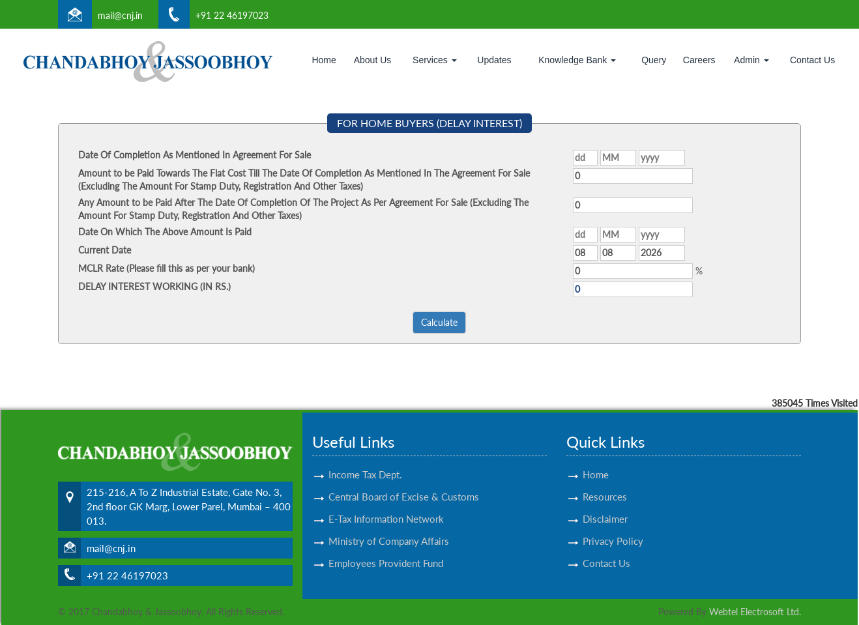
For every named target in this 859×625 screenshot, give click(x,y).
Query (653, 60)
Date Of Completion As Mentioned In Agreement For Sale (194, 154)
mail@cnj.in (120, 15)
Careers (699, 60)
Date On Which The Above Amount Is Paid (165, 231)
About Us (373, 60)
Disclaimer (605, 507)
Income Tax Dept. (365, 463)
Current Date (104, 249)
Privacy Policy (613, 529)
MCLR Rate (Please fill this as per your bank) (166, 268)
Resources (605, 485)
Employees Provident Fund (385, 551)
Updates (494, 60)
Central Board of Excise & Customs (403, 485)
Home (324, 60)
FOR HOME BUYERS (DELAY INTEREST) (429, 123)
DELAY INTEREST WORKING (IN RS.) (154, 286)
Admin (751, 60)
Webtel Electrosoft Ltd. (755, 611)
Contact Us (812, 60)
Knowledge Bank (577, 60)
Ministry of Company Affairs (388, 529)
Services (435, 60)
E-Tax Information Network (386, 507)
